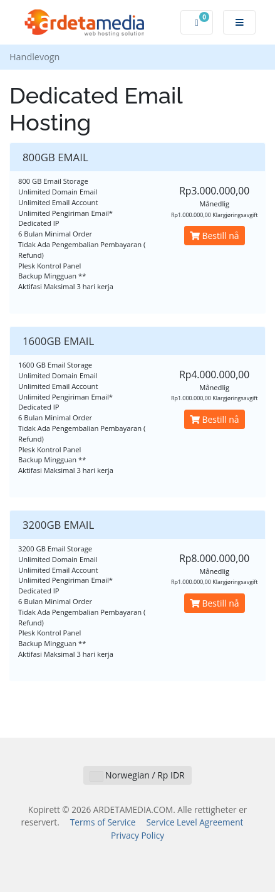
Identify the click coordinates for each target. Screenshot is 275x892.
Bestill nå (214, 236)
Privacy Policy (137, 835)
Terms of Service (103, 822)
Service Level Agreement (195, 822)
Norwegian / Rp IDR (137, 775)
